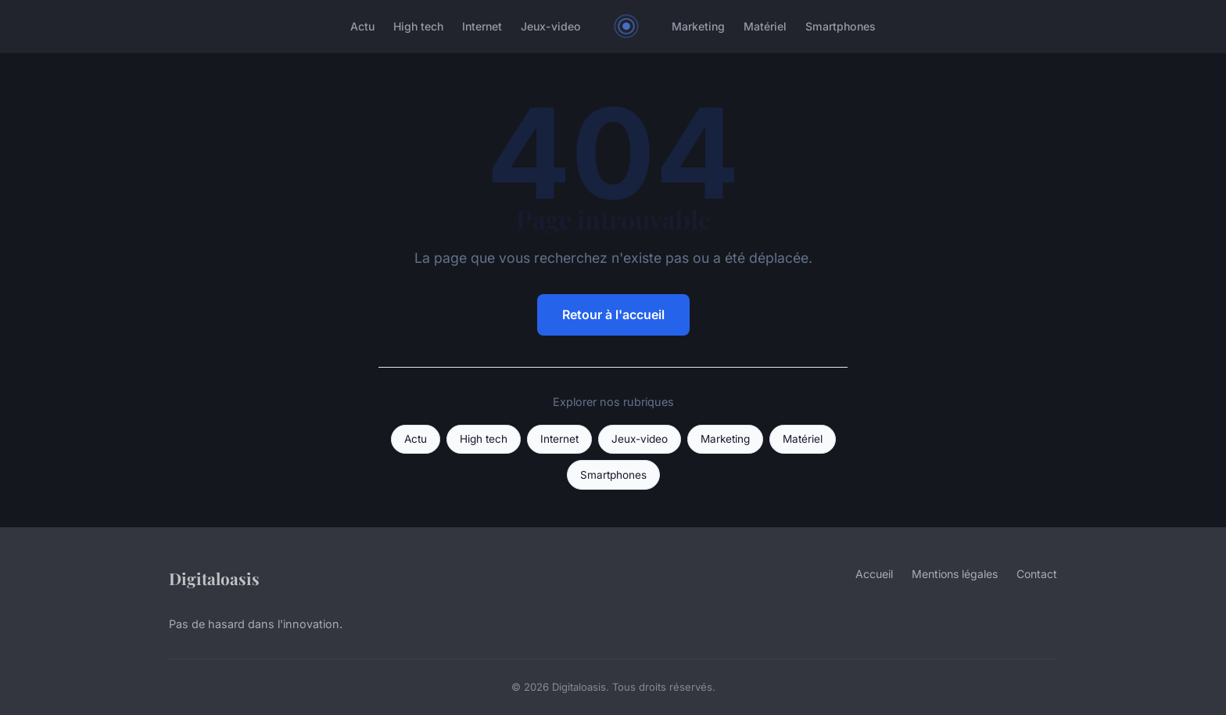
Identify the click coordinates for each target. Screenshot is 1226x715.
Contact (1036, 573)
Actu (362, 26)
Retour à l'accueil (613, 314)
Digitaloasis (214, 578)
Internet (482, 26)
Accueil (874, 573)
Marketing (698, 26)
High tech (418, 26)
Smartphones (840, 26)
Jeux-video (551, 26)
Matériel (765, 26)
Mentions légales (955, 573)
